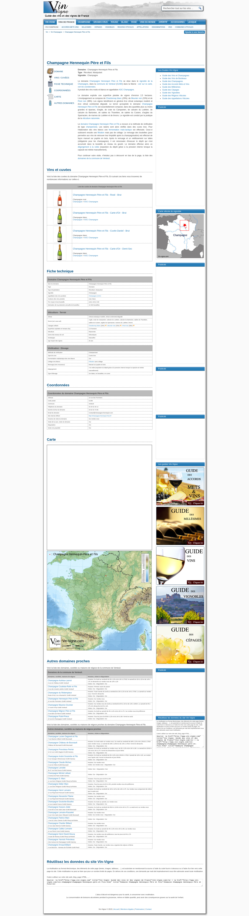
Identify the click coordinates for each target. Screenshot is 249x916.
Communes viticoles (184, 27)
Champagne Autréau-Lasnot (60, 680)
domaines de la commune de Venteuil (94, 158)
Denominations (158, 27)
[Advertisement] (125, 48)
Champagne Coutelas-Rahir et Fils (62, 686)
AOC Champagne (126, 90)
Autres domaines (64, 103)
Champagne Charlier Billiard (60, 823)
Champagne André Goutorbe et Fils (63, 756)
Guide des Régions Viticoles (174, 95)
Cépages (98, 27)
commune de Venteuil (106, 84)
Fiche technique (63, 84)
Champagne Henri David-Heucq (61, 834)
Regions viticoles (126, 27)
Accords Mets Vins (70, 27)
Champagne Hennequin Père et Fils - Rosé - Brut (97, 195)
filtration (101, 133)
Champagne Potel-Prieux (58, 716)
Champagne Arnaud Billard (59, 845)
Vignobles (109, 27)
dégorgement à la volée (88, 147)
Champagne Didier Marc (58, 784)
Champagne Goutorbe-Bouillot (61, 802)
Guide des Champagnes (172, 81)
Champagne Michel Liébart (59, 773)
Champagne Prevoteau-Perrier (61, 749)
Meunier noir (136, 98)
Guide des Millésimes (171, 87)
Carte (57, 97)
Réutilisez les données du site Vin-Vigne (80, 862)
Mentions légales (127, 909)
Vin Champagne (51, 27)
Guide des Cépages (170, 90)
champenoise (91, 127)
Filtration (91, 361)
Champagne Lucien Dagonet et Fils (63, 736)
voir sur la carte (145, 84)
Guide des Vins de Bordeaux (174, 78)
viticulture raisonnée (90, 118)
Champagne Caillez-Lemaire (60, 829)
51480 (119, 84)
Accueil (116, 909)
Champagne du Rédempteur (60, 693)
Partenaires (139, 909)
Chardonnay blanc (114, 98)
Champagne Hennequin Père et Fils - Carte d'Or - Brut (99, 213)
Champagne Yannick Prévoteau (61, 839)
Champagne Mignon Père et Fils (61, 711)
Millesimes (86, 27)
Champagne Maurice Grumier (60, 705)
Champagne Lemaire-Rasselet (61, 812)
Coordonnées (62, 90)
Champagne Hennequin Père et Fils (106, 81)
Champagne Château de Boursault (62, 743)
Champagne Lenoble (56, 768)
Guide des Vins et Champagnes (175, 75)
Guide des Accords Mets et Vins (175, 84)
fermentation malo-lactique (120, 130)
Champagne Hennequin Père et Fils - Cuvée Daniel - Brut (101, 230)
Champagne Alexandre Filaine (60, 796)
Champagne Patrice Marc (58, 818)
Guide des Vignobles (171, 93)
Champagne (77, 202)
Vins (170, 27)
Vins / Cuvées (61, 77)
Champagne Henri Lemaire (59, 790)
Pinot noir (82, 101)
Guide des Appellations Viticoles (175, 98)
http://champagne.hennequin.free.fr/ (100, 416)
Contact (148, 909)
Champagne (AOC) (95, 296)
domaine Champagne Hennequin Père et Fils (100, 124)
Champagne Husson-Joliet (59, 807)
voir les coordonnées (86, 87)
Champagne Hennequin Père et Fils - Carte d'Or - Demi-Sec (102, 248)
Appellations (142, 27)
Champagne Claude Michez (59, 762)
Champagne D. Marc (56, 778)
